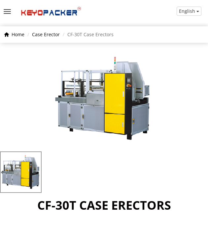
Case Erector (46, 34)
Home (18, 34)
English (189, 11)
